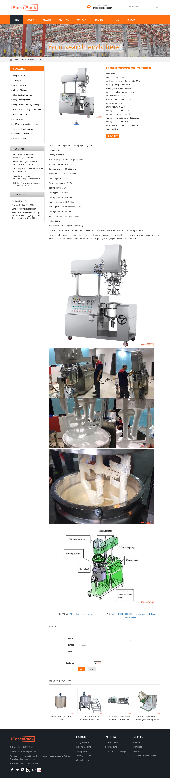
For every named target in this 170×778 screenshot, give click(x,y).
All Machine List (82, 760)
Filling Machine (18, 75)
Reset (92, 669)
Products (47, 19)
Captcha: (70, 663)
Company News (111, 742)
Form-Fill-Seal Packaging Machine (26, 109)
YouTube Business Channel (145, 755)
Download (81, 19)
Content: (70, 651)
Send (81, 669)
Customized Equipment (22, 133)
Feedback (115, 19)
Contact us (132, 19)
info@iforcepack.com (102, 8)
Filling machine (82, 742)
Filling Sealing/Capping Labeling (25, 104)
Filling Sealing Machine (22, 95)
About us (31, 19)
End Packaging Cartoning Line (25, 124)
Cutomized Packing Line (22, 129)
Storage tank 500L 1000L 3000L (61, 718)
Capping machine (83, 747)
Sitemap (38, 763)
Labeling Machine (19, 90)
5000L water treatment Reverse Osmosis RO (118, 718)
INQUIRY (113, 136)
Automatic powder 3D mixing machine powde (147, 718)
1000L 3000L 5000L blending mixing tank (90, 718)
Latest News (111, 736)
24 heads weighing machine (82, 614)
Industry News (111, 747)
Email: (71, 645)
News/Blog (64, 19)
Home (16, 19)
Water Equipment (19, 114)
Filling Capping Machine (22, 99)
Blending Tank (35, 59)
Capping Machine (19, 80)
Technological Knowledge (115, 751)
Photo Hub (98, 19)
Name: (71, 638)
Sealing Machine (19, 85)
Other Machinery (19, 138)
